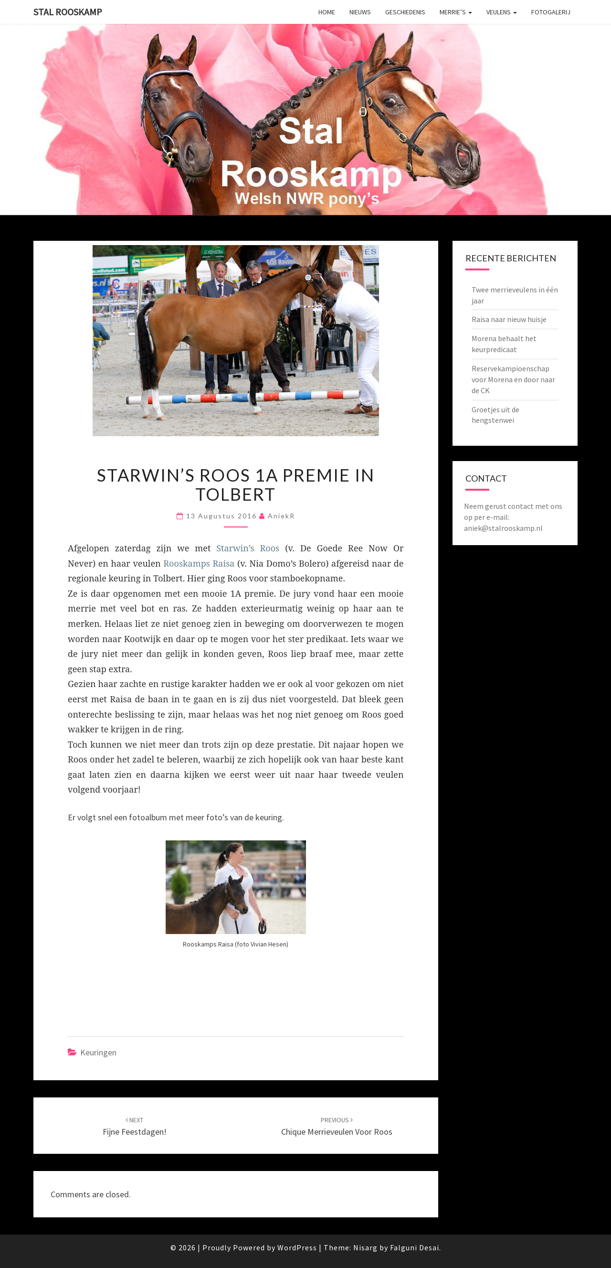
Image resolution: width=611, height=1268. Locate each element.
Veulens (501, 12)
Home (326, 12)
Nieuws (360, 12)
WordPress (297, 1247)
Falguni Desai (414, 1247)
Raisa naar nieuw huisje (509, 319)
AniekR (281, 516)
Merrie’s (456, 12)
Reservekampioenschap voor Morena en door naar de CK (513, 379)
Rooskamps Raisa (198, 563)
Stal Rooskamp (67, 12)
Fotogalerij (550, 12)
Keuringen (98, 1052)
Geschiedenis (405, 12)
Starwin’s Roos (247, 548)
